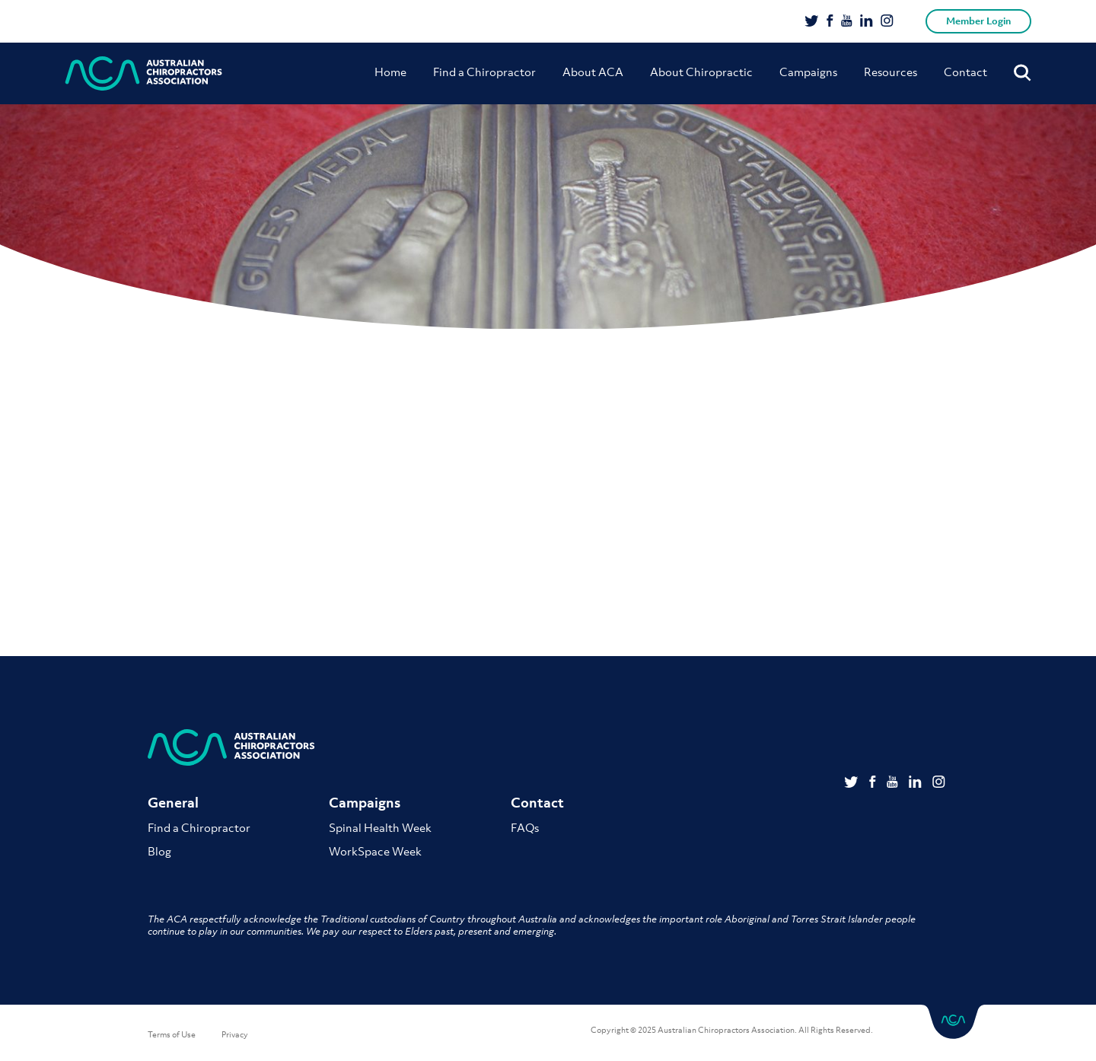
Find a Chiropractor (484, 71)
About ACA (592, 71)
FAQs (525, 827)
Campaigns (808, 71)
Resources (890, 71)
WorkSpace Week (375, 851)
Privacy (234, 1034)
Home (390, 71)
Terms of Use (172, 1034)
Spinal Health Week (380, 827)
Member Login (978, 20)
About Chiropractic (701, 71)
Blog (159, 851)
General (173, 802)
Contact (965, 71)
